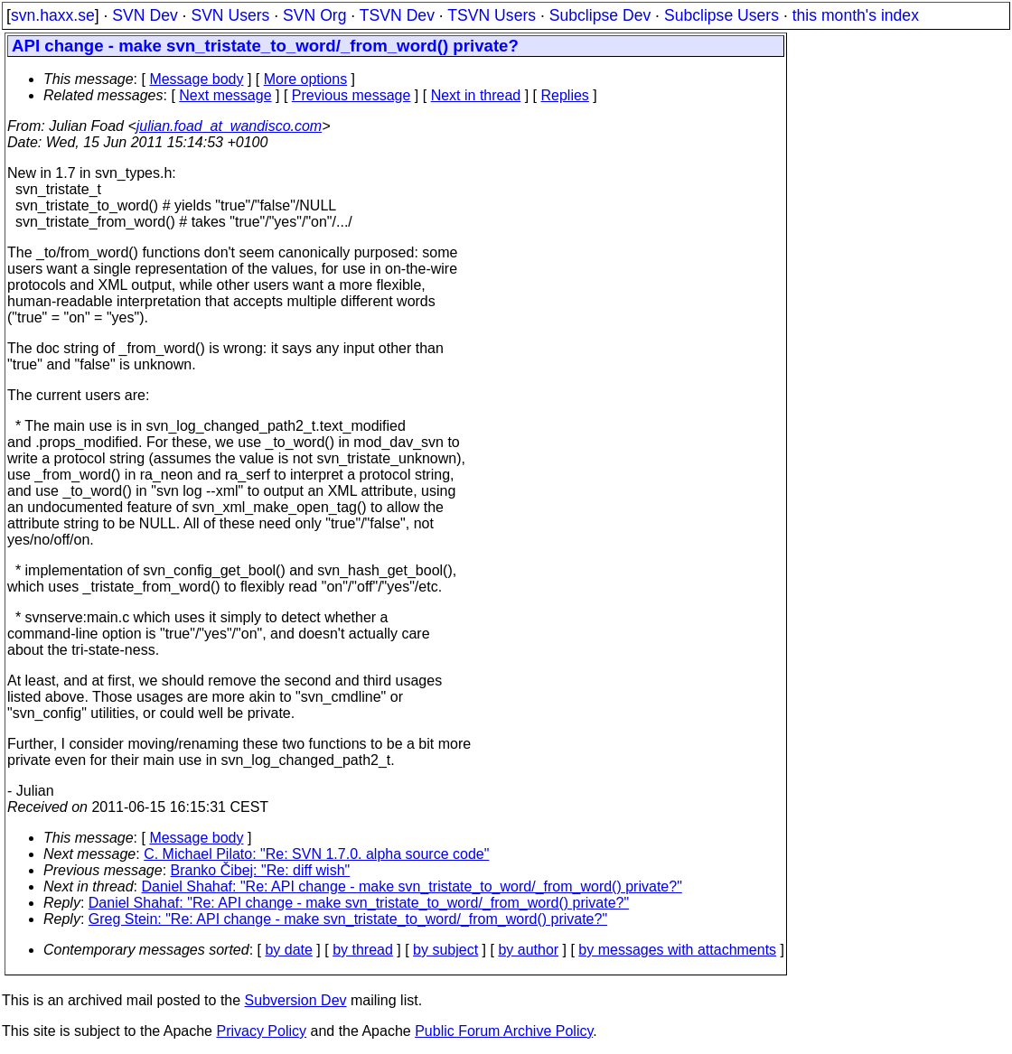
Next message (225, 95)
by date (288, 949)
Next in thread (476, 95)
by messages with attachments (677, 949)
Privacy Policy (261, 1031)
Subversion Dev (296, 1000)
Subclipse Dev (600, 15)
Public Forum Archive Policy (504, 1031)
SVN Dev (144, 15)
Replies (565, 95)
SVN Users (230, 15)
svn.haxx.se (53, 15)
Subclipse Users (721, 15)
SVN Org (314, 15)
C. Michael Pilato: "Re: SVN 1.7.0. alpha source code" (316, 854)
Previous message (351, 95)
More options (306, 79)
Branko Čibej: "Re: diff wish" (261, 870)
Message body (196, 79)
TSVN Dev (397, 15)
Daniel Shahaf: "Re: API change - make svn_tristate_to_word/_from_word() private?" (412, 886)
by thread (363, 949)
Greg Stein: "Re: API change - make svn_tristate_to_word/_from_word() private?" (348, 919)
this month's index (855, 15)
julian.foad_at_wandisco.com (229, 126)
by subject (445, 949)
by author (528, 949)
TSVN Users (491, 15)
